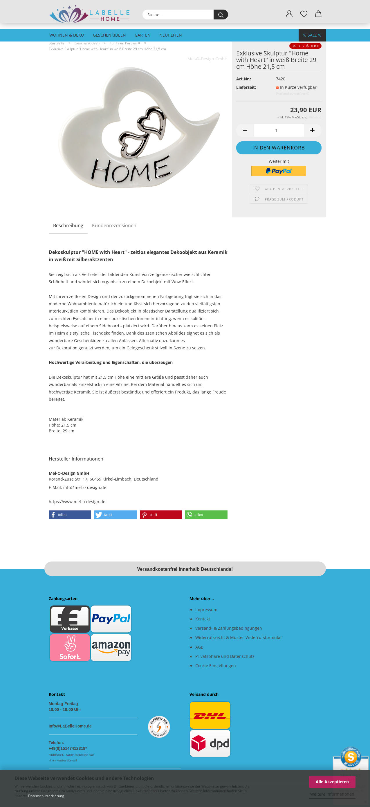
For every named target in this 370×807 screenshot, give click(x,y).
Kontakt (202, 619)
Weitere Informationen (332, 794)
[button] (289, 14)
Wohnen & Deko (66, 35)
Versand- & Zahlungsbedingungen (228, 628)
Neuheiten (170, 35)
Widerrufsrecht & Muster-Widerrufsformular (238, 637)
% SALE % (312, 35)
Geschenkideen (109, 35)
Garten (143, 35)
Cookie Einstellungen (215, 665)
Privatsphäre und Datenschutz (225, 656)
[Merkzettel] (304, 14)
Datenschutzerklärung (46, 795)
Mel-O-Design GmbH (207, 59)
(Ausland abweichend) (292, 93)
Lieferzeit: (246, 87)
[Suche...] (221, 14)
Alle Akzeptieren (332, 781)
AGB (199, 647)
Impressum (206, 609)
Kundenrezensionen (114, 225)
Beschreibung (68, 225)
